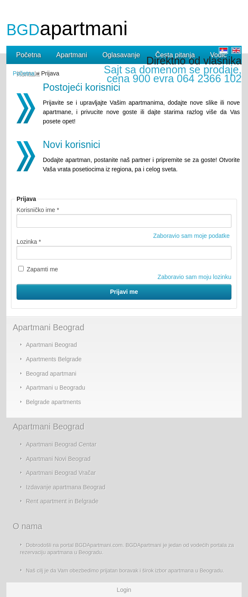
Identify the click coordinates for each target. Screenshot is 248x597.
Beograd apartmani (51, 373)
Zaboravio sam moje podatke (191, 235)
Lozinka (29, 242)
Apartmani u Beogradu (55, 387)
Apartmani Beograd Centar (61, 444)
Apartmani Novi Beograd (58, 458)
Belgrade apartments (53, 402)
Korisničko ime (38, 210)
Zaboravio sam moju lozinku (194, 276)
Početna (23, 73)
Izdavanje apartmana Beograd (66, 487)
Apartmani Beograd (51, 344)
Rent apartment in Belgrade (62, 501)
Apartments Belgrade (54, 359)
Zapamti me (38, 269)
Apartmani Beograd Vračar (61, 472)
